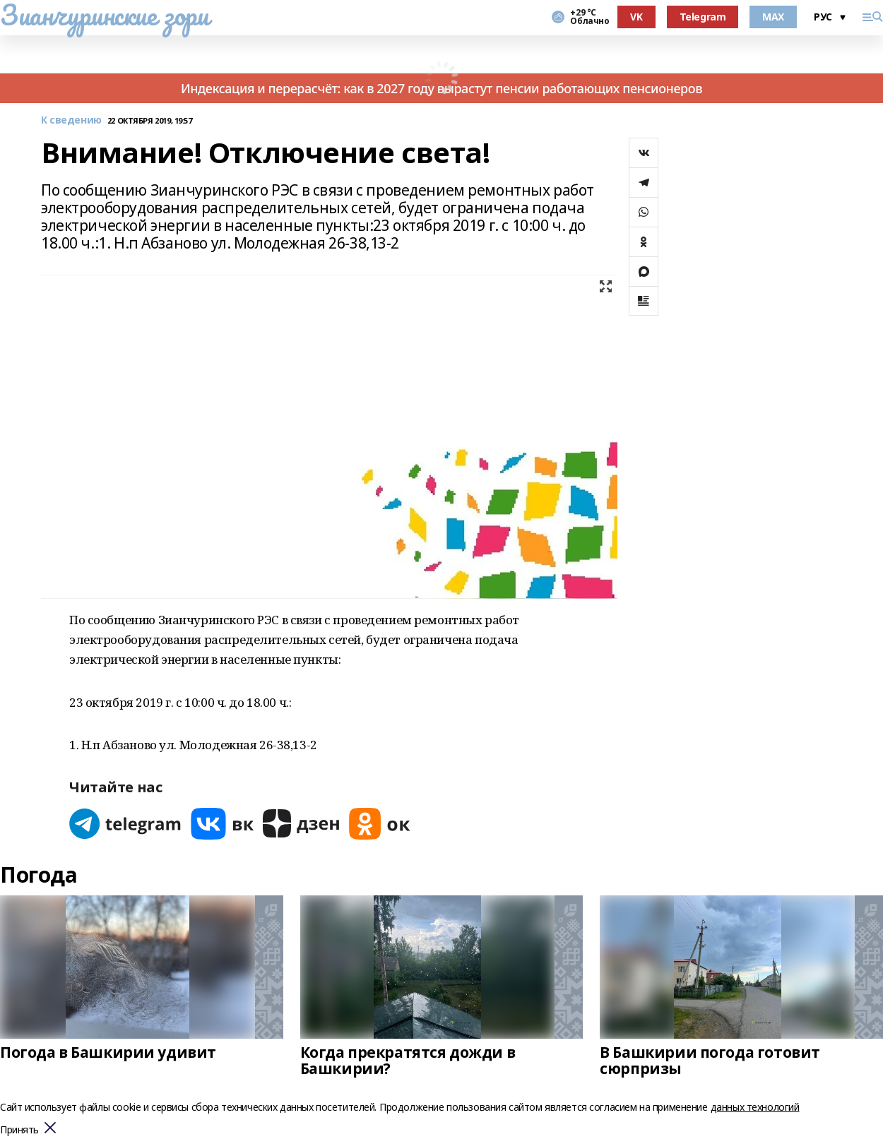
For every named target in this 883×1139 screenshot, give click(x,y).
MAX (773, 16)
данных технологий (755, 1107)
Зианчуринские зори (104, 15)
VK (636, 16)
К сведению (71, 120)
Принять (19, 1130)
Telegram (703, 16)
